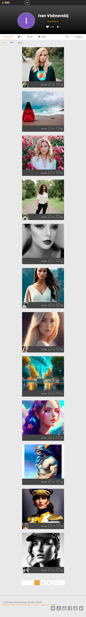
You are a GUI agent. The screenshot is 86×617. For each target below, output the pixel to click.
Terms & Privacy (9, 605)
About (20, 43)
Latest (4, 43)
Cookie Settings (25, 605)
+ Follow (78, 37)
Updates (44, 605)
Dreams (8, 37)
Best (12, 43)
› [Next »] (58, 583)
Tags (36, 605)
